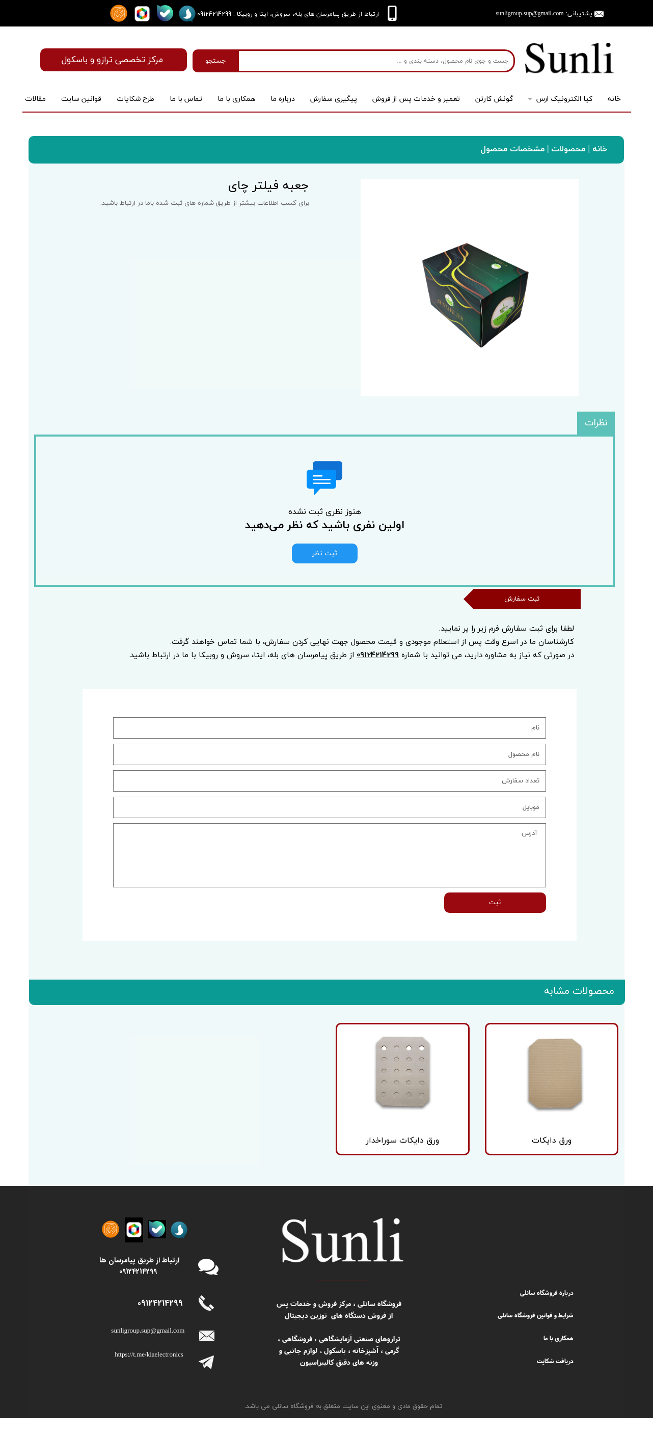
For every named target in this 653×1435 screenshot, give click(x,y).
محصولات (567, 149)
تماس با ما (186, 99)
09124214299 (378, 682)
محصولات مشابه (579, 1020)
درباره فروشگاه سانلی (547, 1309)
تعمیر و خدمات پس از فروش (416, 99)
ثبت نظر (324, 553)
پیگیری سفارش (333, 99)
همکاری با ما (236, 99)
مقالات (35, 99)
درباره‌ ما (282, 99)
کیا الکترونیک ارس (564, 99)
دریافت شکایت (555, 1377)
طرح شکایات (135, 99)
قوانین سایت (81, 99)
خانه (614, 99)
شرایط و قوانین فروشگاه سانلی (536, 1332)
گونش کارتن (494, 99)
